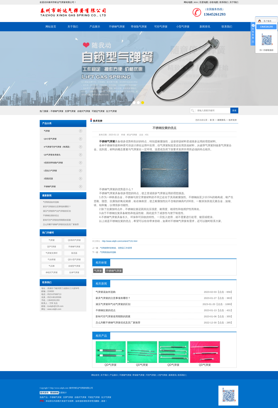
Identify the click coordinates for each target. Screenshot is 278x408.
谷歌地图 (213, 2)
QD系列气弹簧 (74, 240)
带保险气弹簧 (139, 26)
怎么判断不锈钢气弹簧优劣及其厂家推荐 (61, 224)
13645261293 (266, 26)
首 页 (212, 120)
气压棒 (52, 266)
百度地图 (203, 2)
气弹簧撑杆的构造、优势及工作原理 (116, 248)
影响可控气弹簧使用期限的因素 (57, 220)
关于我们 (234, 2)
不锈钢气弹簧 (117, 26)
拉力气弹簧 (111, 111)
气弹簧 (47, 131)
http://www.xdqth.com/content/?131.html (119, 241)
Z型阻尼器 (48, 178)
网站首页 (51, 26)
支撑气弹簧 (70, 111)
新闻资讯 (205, 26)
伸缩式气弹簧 (52, 272)
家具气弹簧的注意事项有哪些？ (57, 206)
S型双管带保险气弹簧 (53, 163)
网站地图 (188, 2)
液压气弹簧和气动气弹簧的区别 (57, 211)
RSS (196, 2)
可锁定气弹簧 (98, 111)
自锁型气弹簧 (74, 266)
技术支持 (233, 120)
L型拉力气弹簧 (50, 170)
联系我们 (224, 2)
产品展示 (95, 26)
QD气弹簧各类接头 (52, 155)
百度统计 (63, 392)
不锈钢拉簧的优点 (51, 215)
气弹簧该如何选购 (51, 202)
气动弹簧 (52, 259)
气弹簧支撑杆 (52, 253)
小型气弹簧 (182, 26)
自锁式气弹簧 (83, 111)
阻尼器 (74, 253)
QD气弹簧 (51, 246)
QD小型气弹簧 (50, 139)
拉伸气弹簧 (74, 272)
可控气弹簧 (160, 26)
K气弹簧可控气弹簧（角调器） (57, 147)
